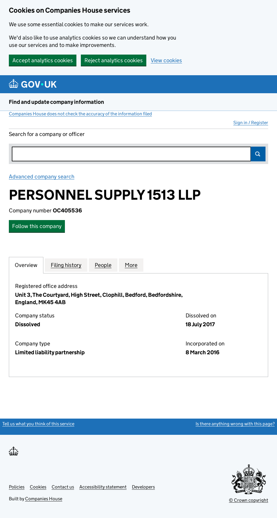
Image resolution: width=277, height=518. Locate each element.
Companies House (43, 498)
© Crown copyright (248, 500)
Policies (16, 487)
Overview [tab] (26, 264)
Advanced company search (41, 176)
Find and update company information (56, 102)
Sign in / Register (250, 122)
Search (258, 154)
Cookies (38, 487)
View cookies (166, 60)
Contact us (63, 487)
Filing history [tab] (66, 264)
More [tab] (131, 264)
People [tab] (103, 264)
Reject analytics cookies (113, 60)
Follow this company (37, 226)
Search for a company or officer (47, 134)
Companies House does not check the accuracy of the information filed (80, 114)
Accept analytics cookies (42, 60)
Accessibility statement (103, 487)
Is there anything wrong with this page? (235, 424)
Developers (143, 487)
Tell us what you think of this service (38, 424)
